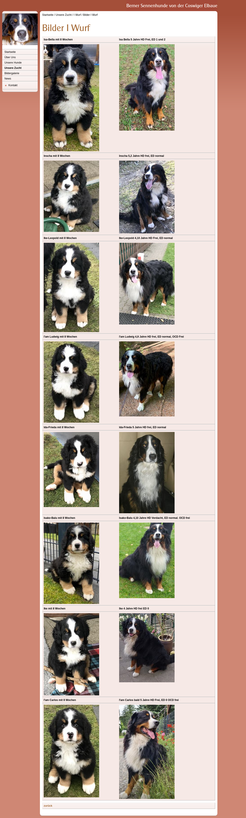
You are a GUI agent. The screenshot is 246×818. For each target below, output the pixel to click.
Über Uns (10, 57)
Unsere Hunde (13, 62)
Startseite (10, 52)
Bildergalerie (11, 73)
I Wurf (77, 14)
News (7, 78)
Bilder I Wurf (90, 14)
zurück (48, 805)
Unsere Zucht (13, 68)
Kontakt (13, 85)
